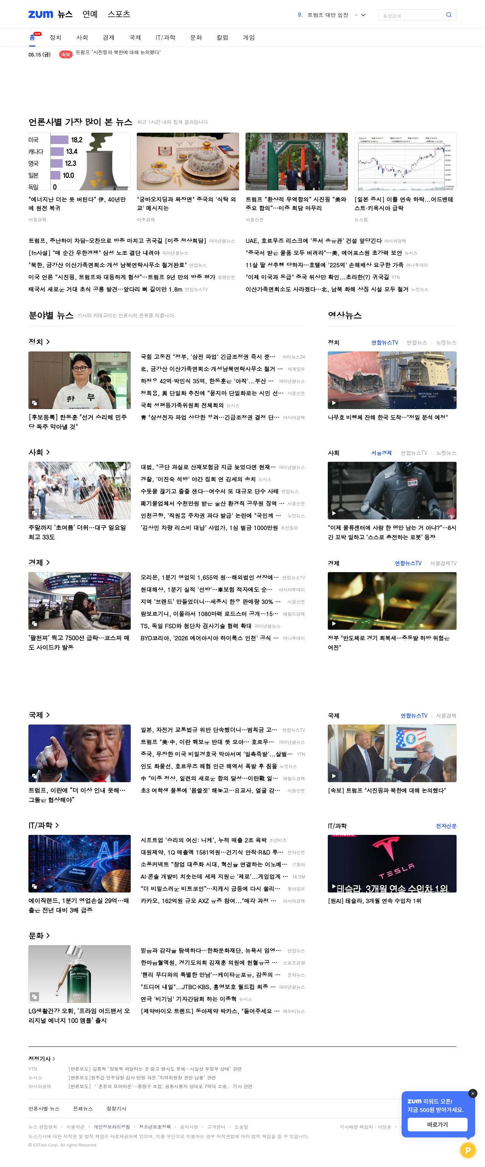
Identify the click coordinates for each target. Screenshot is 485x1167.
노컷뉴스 (446, 342)
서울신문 (255, 219)
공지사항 (189, 1126)
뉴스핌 (361, 219)
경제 (109, 37)
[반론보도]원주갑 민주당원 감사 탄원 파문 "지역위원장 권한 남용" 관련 (142, 1077)
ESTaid (40, 1145)
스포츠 (119, 14)
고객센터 (216, 1126)
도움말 (241, 1126)
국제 (135, 37)
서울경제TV (443, 563)
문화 (196, 37)
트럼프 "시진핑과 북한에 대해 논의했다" (118, 54)
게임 (249, 37)
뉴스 (65, 14)
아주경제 (146, 219)
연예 (90, 14)
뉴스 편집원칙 (42, 1126)
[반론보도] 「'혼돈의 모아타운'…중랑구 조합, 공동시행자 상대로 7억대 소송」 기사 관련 (160, 1086)
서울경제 (37, 219)
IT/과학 (165, 37)
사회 (82, 37)
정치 (56, 37)
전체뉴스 (83, 1108)
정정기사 (39, 1059)
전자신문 (446, 826)
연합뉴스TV (384, 342)
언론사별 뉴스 (43, 1108)
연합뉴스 (417, 342)
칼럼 (222, 37)
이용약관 (75, 1126)
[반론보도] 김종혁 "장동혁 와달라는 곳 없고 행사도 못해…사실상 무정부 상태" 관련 (155, 1068)
